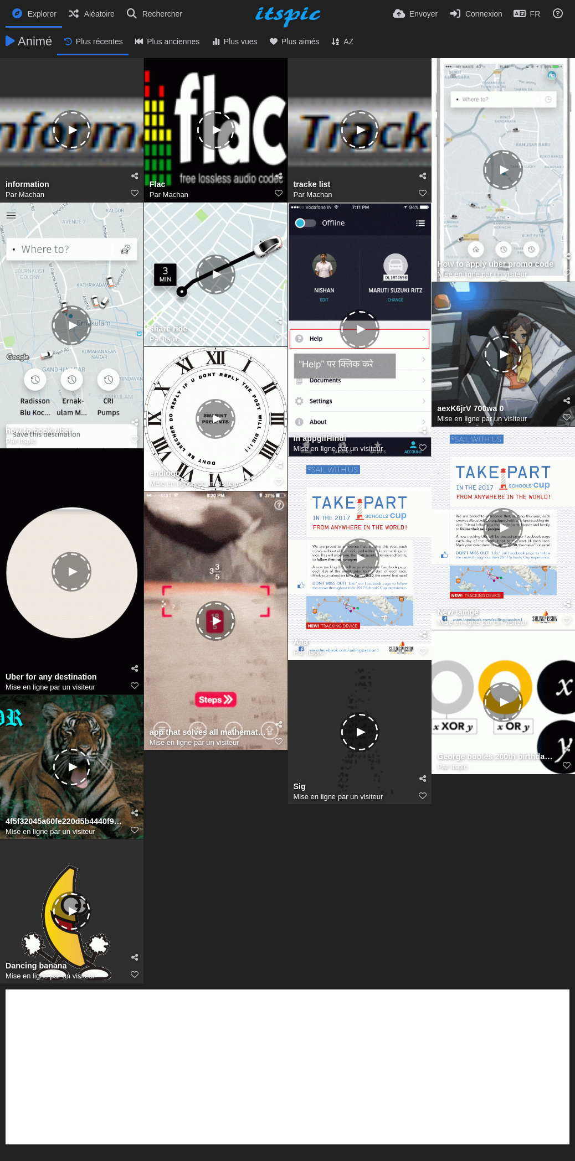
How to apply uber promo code (495, 264)
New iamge (458, 612)
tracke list (312, 184)
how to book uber (38, 431)
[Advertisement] (287, 1066)
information (27, 184)
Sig (300, 786)
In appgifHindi (320, 438)
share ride (168, 329)
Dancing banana (36, 966)
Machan (31, 194)
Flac (158, 184)
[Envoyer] (415, 14)
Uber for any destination (51, 677)
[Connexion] (475, 14)
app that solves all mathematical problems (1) (209, 732)
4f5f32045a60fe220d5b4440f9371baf (65, 821)
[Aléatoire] (91, 14)
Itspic (27, 441)
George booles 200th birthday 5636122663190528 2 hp (496, 757)
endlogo (165, 473)
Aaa (301, 642)
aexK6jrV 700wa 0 (470, 409)
